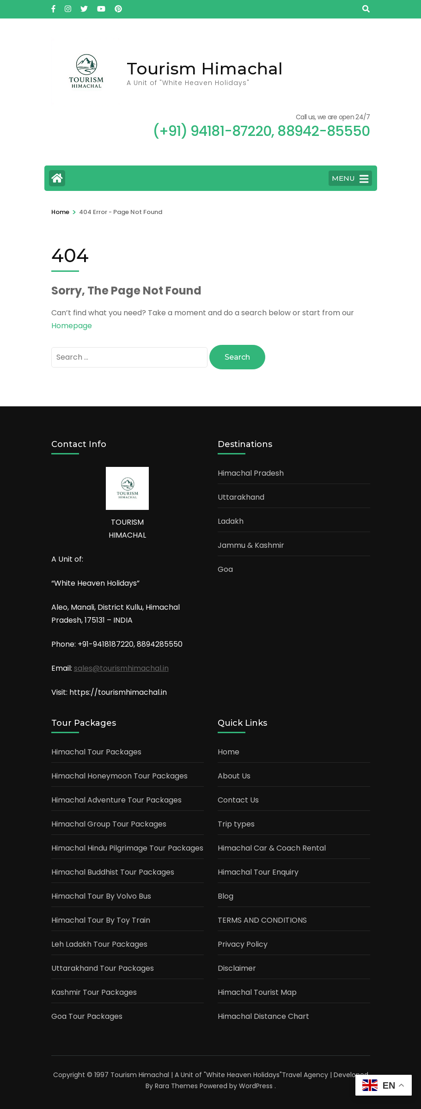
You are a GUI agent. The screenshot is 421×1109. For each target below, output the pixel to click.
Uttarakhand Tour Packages (102, 967)
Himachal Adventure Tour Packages (116, 798)
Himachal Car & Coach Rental (272, 846)
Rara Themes (176, 1084)
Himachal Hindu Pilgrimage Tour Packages (127, 846)
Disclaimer (237, 967)
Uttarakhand (241, 495)
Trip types (236, 822)
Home (228, 750)
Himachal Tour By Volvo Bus (101, 894)
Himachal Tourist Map (257, 991)
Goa (225, 568)
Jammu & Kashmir (251, 544)
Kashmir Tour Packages (94, 991)
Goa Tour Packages (86, 1015)
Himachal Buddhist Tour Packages (112, 870)
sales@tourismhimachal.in (121, 667)
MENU (350, 179)
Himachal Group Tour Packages (108, 822)
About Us (234, 774)
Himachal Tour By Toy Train (100, 918)
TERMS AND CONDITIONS (262, 918)
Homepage (71, 325)
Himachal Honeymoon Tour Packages (119, 774)
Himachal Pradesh (251, 471)
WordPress (256, 1084)
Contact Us (238, 798)
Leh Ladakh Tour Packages (99, 942)
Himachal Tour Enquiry (258, 870)
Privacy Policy (243, 942)
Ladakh (231, 520)
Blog (225, 894)
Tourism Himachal (205, 68)
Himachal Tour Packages (96, 750)
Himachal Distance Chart (263, 1015)
